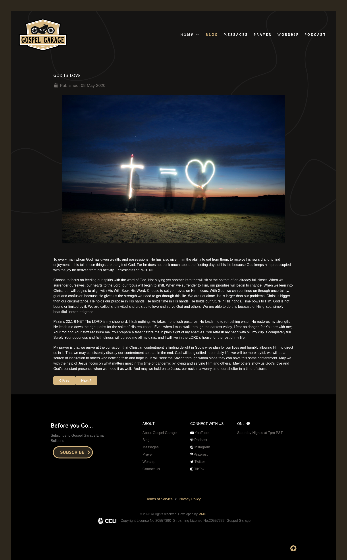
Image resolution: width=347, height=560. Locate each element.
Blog (146, 440)
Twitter (200, 462)
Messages (151, 447)
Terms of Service (159, 499)
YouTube (202, 433)
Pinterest (201, 454)
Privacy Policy (189, 499)
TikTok (199, 469)
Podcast (200, 440)
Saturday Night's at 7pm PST (260, 433)
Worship (149, 462)
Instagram (202, 447)
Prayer (148, 454)
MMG (202, 514)
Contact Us (151, 469)
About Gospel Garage (160, 433)
